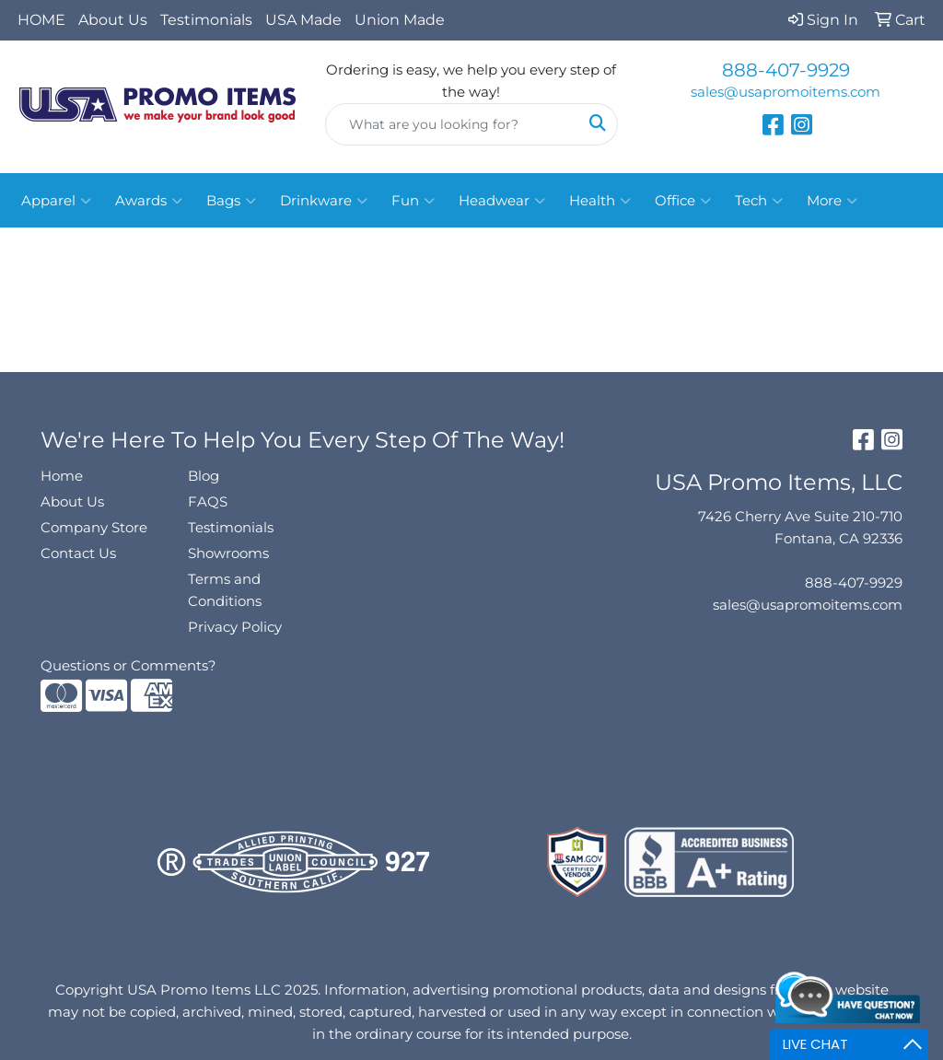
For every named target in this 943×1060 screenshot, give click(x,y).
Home (62, 476)
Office (683, 201)
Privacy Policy (235, 627)
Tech (759, 201)
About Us (112, 20)
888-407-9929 (786, 70)
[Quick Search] (451, 124)
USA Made (303, 20)
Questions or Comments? (128, 666)
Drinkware (323, 201)
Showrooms (228, 553)
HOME (41, 20)
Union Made (400, 20)
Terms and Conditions (225, 590)
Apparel (56, 201)
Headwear (502, 201)
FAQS (207, 502)
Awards (148, 201)
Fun (413, 201)
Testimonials (206, 20)
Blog (203, 476)
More (832, 201)
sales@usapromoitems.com (785, 92)
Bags (231, 201)
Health (600, 201)
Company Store (94, 527)
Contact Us (78, 553)
